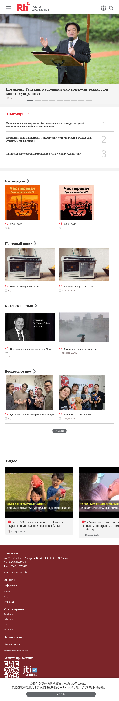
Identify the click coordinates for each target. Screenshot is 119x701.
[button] (30, 100)
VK (5, 624)
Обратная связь (12, 644)
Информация (10, 585)
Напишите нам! (15, 637)
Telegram (8, 619)
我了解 (61, 694)
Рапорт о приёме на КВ (16, 650)
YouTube (8, 629)
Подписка (9, 601)
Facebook (8, 614)
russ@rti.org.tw (20, 572)
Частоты (8, 591)
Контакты (11, 553)
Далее (59, 430)
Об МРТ (9, 579)
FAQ (6, 596)
